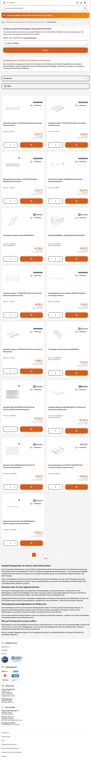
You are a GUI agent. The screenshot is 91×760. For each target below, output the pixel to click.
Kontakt (4, 653)
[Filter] (45, 86)
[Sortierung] (45, 78)
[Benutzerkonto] (81, 3)
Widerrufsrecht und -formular (12, 752)
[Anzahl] (10, 144)
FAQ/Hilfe (5, 650)
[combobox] (45, 43)
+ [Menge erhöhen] (14, 145)
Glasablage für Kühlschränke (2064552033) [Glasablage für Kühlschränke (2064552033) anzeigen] (63, 349)
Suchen (45, 50)
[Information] (77, 3)
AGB (3, 740)
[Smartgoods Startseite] (11, 3)
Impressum (5, 732)
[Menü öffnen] (4, 3)
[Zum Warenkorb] (86, 3)
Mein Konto (5, 647)
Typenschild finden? (30, 38)
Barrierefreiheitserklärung (10, 748)
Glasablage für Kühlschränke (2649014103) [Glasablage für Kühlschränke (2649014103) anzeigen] (18, 235)
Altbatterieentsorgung (9, 744)
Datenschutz (6, 736)
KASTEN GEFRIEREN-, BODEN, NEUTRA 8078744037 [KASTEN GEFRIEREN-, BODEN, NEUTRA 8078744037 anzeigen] (66, 235)
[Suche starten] (85, 8)
